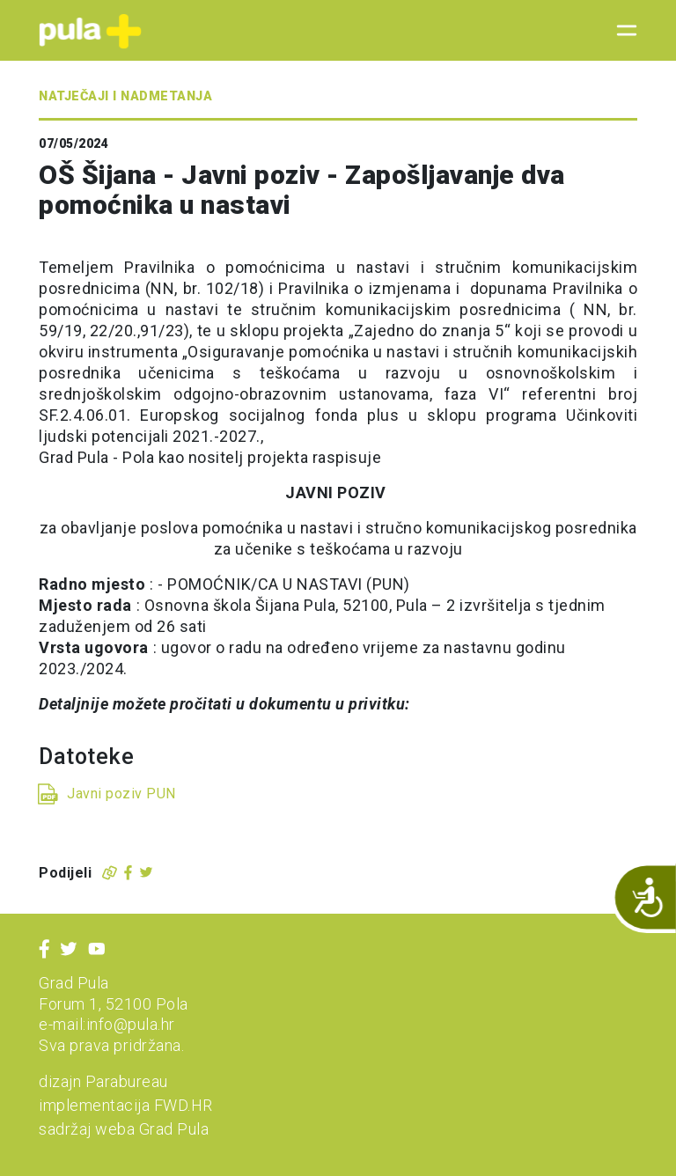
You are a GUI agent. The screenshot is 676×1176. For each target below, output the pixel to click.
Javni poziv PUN (121, 793)
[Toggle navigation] (621, 31)
